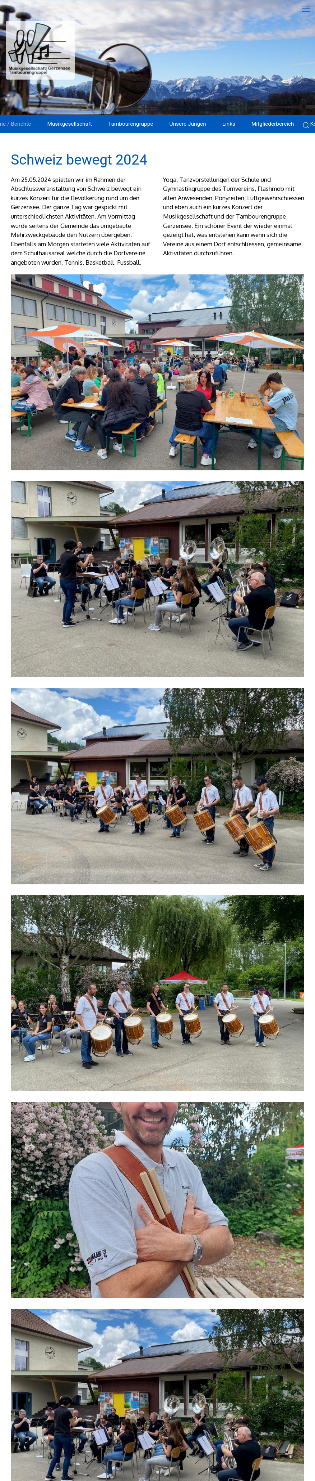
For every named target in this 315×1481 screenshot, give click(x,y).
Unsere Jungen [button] (187, 124)
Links (228, 124)
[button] (157, 372)
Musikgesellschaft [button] (69, 124)
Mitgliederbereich (272, 124)
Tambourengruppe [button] (130, 124)
